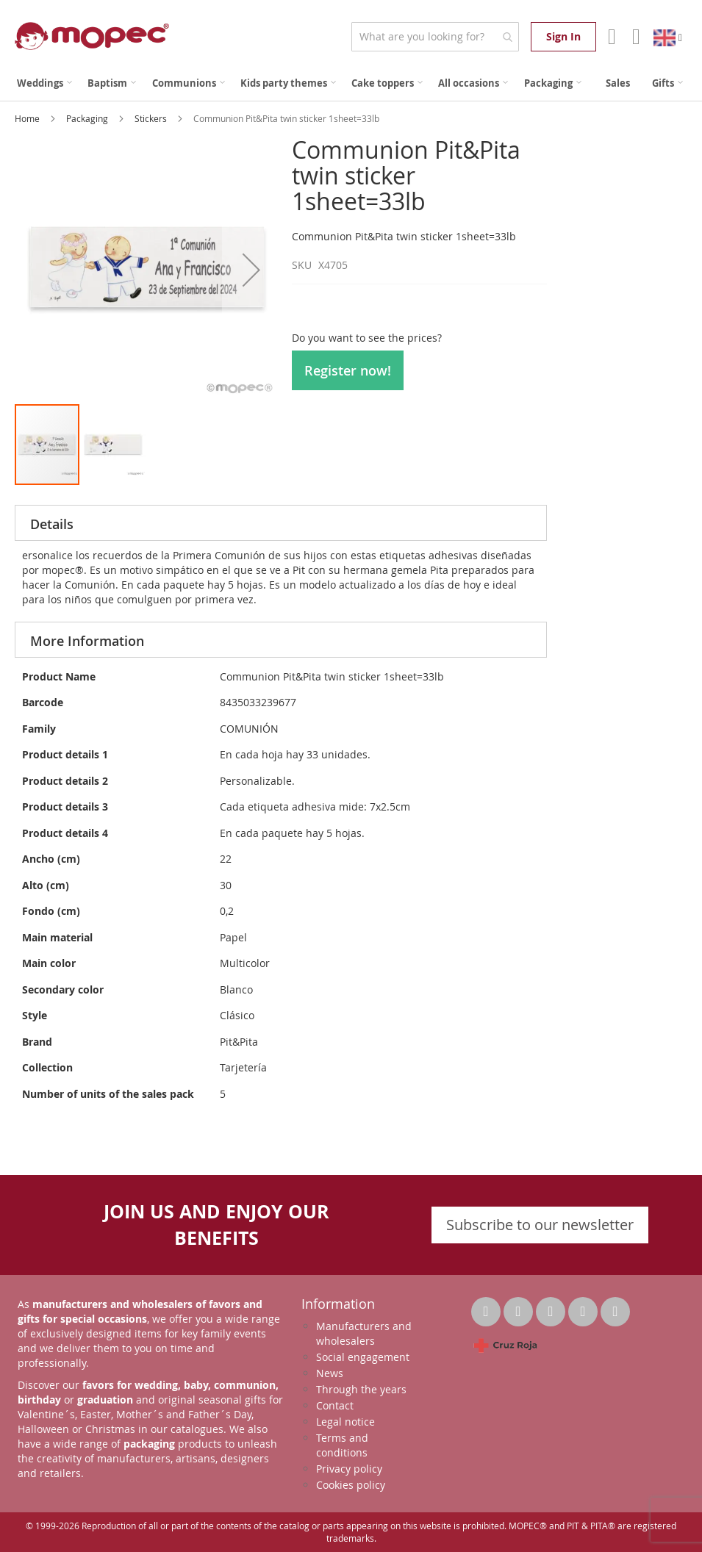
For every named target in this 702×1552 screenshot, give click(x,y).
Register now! (347, 370)
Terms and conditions (342, 1445)
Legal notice (345, 1422)
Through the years (361, 1389)
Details (52, 524)
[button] (251, 270)
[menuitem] (44, 83)
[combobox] (435, 36)
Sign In (563, 36)
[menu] (351, 83)
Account (610, 36)
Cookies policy (350, 1485)
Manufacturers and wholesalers (364, 1333)
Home (28, 118)
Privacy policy (349, 1469)
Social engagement (362, 1357)
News (329, 1373)
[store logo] (92, 36)
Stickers (152, 118)
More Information (87, 641)
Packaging (88, 118)
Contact (335, 1405)
